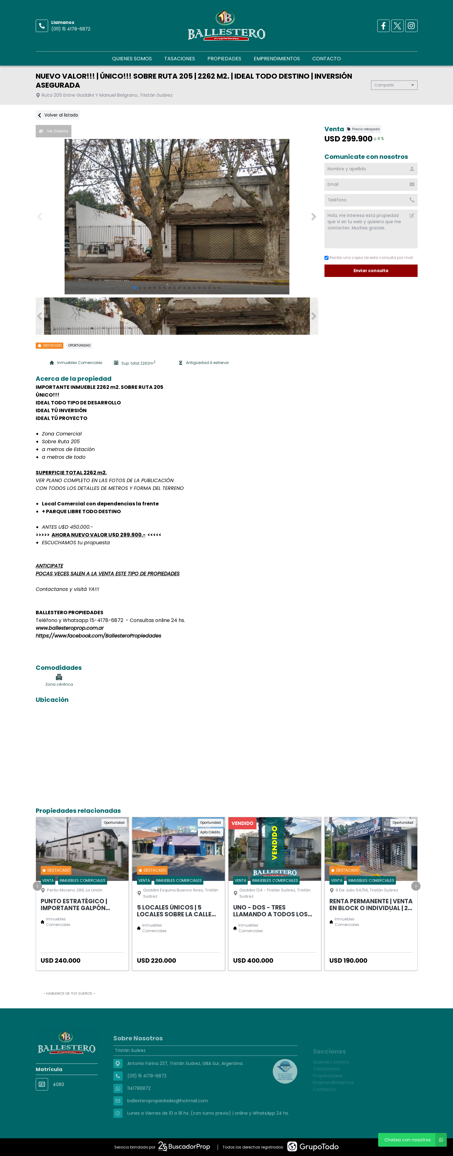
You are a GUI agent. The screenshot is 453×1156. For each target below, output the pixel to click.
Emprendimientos (277, 58)
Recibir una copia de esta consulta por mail (368, 257)
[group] (177, 216)
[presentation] (37, 886)
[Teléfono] (371, 200)
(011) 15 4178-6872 (70, 29)
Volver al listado (57, 115)
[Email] (371, 184)
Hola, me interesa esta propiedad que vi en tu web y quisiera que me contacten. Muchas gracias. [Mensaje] (371, 229)
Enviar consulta (370, 271)
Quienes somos (132, 58)
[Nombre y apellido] (371, 169)
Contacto (326, 58)
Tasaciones (179, 58)
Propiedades (224, 58)
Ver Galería (53, 131)
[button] (314, 216)
